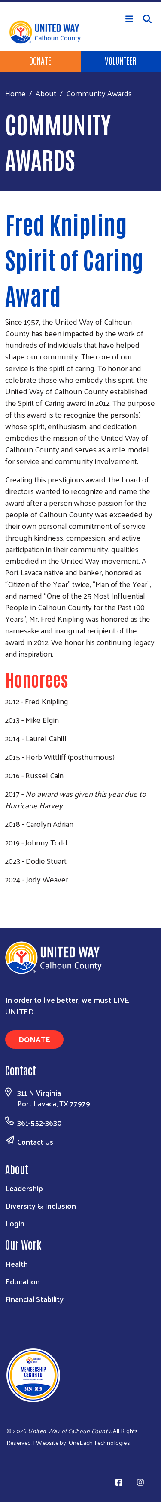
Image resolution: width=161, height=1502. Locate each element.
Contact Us (35, 1141)
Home (15, 93)
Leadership (24, 1188)
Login (14, 1223)
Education (22, 1281)
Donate (40, 60)
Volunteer (121, 60)
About (46, 93)
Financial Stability (34, 1298)
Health (16, 1263)
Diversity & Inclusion (40, 1205)
